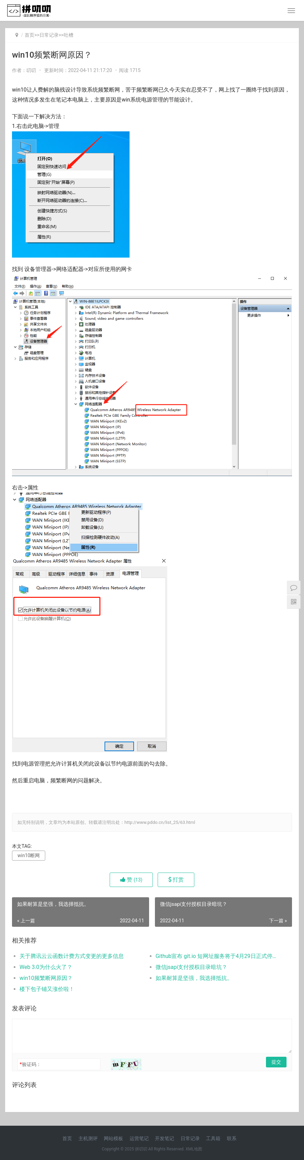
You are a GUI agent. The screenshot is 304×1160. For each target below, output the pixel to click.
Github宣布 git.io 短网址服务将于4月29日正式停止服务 (217, 956)
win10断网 (28, 855)
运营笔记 (139, 1138)
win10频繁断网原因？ (46, 978)
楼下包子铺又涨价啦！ (47, 989)
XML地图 (193, 1149)
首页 (29, 35)
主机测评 (88, 1138)
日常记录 (49, 35)
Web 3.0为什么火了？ (46, 967)
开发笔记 (164, 1138)
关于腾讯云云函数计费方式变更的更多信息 (72, 956)
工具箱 (213, 1138)
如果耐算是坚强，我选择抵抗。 (194, 978)
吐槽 (68, 35)
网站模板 (113, 1138)
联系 (231, 1138)
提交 (276, 1062)
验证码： (30, 1064)
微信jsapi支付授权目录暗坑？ (192, 967)
